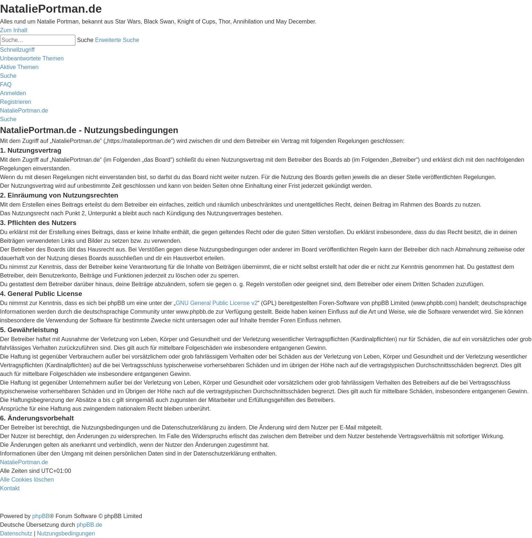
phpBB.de (89, 525)
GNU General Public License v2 (217, 303)
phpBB (41, 516)
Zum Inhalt (14, 30)
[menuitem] (32, 58)
